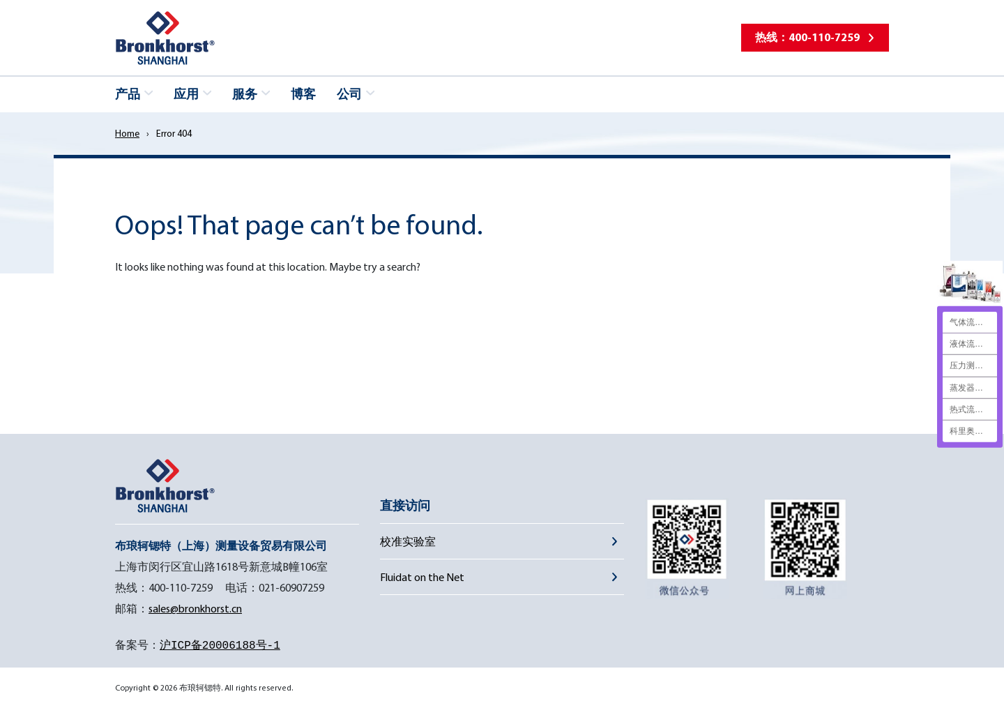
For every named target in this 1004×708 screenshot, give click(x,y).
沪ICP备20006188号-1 (220, 646)
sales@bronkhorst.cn (195, 608)
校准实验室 (408, 541)
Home (127, 133)
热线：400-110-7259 (807, 37)
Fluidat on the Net (422, 577)
